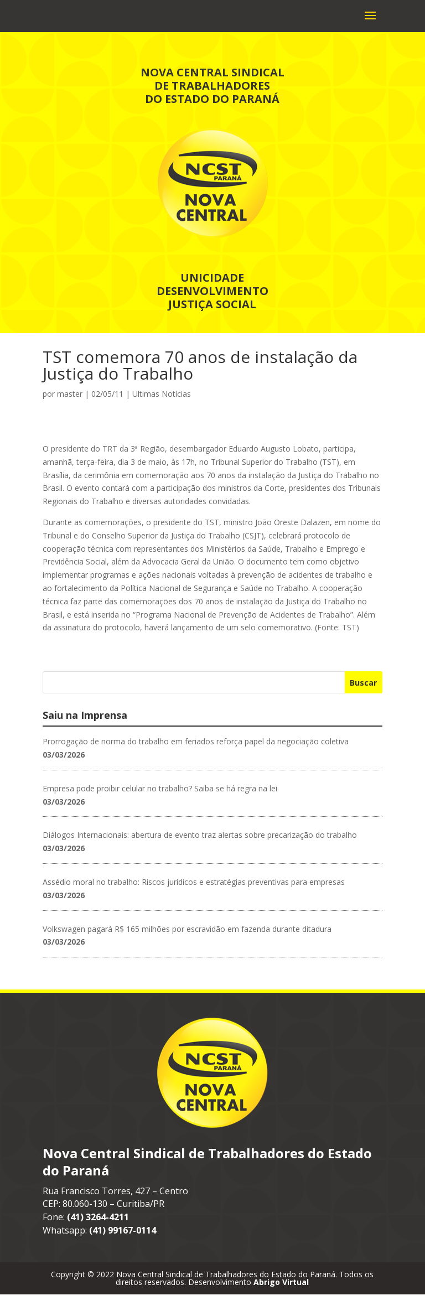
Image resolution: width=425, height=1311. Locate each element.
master (69, 410)
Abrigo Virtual (281, 1298)
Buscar (363, 699)
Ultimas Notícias (161, 410)
